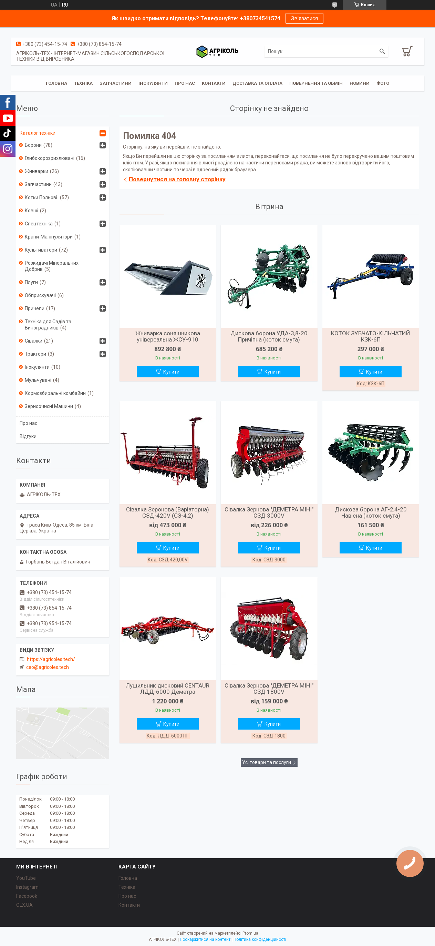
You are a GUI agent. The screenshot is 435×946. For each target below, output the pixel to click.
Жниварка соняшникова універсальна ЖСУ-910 (167, 336)
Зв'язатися (304, 18)
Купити (171, 372)
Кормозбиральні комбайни (55, 393)
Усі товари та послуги (266, 762)
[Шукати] (382, 51)
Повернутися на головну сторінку (177, 179)
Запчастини (116, 83)
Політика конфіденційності (260, 939)
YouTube (26, 878)
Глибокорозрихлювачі (49, 158)
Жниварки (36, 171)
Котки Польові (41, 197)
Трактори (35, 354)
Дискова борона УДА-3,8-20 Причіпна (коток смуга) (269, 336)
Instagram (27, 887)
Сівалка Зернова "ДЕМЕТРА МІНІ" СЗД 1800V (269, 688)
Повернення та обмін (316, 83)
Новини (360, 83)
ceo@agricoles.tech (47, 667)
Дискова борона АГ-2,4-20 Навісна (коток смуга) (371, 512)
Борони (33, 145)
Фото (382, 83)
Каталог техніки (37, 133)
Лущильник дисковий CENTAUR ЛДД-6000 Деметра (167, 688)
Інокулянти (153, 83)
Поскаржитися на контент (205, 939)
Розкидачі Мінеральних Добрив (52, 266)
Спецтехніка (39, 223)
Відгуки (28, 436)
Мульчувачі (38, 380)
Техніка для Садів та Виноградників (48, 324)
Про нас (28, 423)
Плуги (31, 282)
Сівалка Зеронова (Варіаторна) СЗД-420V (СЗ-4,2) (167, 512)
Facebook (26, 896)
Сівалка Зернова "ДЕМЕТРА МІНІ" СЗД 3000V (269, 512)
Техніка (83, 83)
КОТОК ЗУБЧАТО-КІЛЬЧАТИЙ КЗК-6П (370, 336)
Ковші (31, 210)
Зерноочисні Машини (49, 406)
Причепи (34, 308)
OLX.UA (24, 905)
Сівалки (33, 341)
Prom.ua (250, 933)
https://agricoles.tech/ (51, 659)
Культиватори (41, 250)
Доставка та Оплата (257, 83)
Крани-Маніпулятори (49, 237)
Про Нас (185, 83)
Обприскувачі (40, 295)
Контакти (214, 83)
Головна (56, 83)
